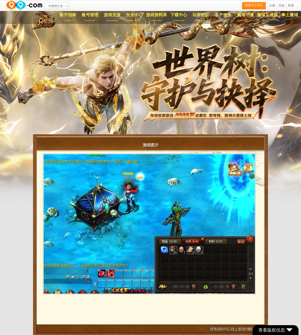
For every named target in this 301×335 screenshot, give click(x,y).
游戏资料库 (156, 17)
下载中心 (179, 17)
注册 (272, 5)
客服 (291, 5)
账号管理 (90, 17)
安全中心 (134, 17)
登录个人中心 (254, 5)
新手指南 (68, 17)
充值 (281, 5)
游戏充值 (112, 17)
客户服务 (223, 17)
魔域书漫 (245, 17)
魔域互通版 (267, 15)
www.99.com (24, 5)
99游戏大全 (55, 6)
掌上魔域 (289, 15)
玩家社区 (201, 17)
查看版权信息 (275, 330)
